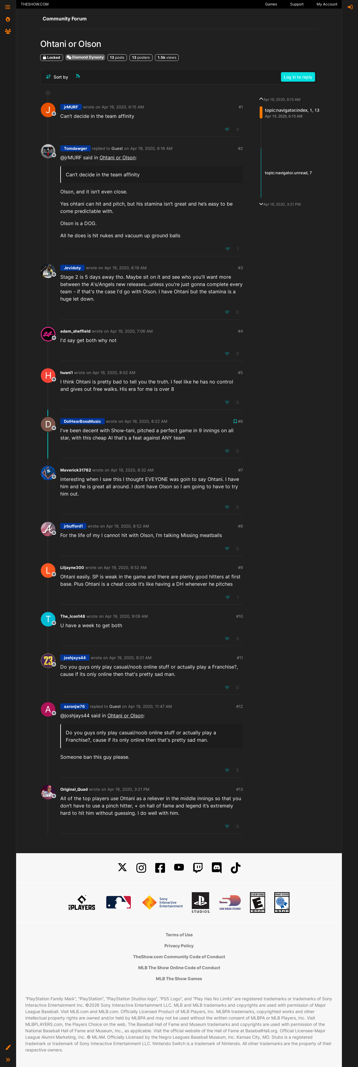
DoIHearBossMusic (82, 421)
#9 (240, 567)
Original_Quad (74, 789)
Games (271, 4)
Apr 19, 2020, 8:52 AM (127, 526)
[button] (7, 1047)
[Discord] (217, 868)
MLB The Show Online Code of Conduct (179, 967)
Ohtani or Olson (117, 157)
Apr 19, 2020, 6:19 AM (125, 267)
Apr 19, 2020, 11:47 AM (150, 706)
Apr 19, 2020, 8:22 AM (146, 421)
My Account (327, 4)
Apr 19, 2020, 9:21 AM (130, 657)
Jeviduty (72, 267)
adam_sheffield (75, 331)
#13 (239, 789)
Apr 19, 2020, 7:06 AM (131, 331)
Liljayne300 (72, 567)
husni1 (66, 372)
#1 (241, 106)
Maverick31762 (75, 470)
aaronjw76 (74, 706)
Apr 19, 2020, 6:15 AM (123, 106)
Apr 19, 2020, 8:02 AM (114, 372)
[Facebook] (160, 868)
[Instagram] (141, 868)
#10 (239, 616)
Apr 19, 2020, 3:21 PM (128, 789)
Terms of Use (179, 934)
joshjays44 (75, 657)
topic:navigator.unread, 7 (288, 172)
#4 (240, 331)
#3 (240, 267)
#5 (240, 372)
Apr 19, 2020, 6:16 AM (151, 148)
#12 (239, 706)
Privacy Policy (179, 945)
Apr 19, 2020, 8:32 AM (132, 470)
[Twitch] (198, 868)
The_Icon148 (72, 616)
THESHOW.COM (35, 4)
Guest (117, 148)
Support (297, 4)
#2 (240, 148)
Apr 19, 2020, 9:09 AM (126, 616)
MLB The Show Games (179, 978)
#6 (240, 421)
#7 (240, 470)
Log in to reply (298, 76)
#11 (240, 657)
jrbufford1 (73, 526)
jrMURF (71, 106)
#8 (240, 526)
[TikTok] (235, 868)
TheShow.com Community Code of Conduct (179, 956)
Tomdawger (75, 148)
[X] (122, 868)
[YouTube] (179, 868)
